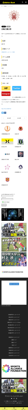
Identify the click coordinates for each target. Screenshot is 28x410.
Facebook (14, 398)
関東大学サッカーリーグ (14, 319)
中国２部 (3, 26)
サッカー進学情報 (13, 401)
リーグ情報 (6, 401)
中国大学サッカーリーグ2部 (8, 52)
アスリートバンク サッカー (14, 396)
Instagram (16, 398)
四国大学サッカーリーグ (14, 353)
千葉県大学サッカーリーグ (14, 330)
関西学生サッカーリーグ (14, 347)
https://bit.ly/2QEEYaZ (6, 108)
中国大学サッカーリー (13, 350)
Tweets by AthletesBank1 (6, 305)
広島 (8, 26)
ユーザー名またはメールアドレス (8, 194)
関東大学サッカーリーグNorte (14, 322)
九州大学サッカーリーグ (14, 355)
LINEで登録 (5, 202)
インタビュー (20, 401)
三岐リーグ (14, 345)
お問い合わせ (19, 403)
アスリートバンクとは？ (10, 403)
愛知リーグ (14, 342)
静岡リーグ (14, 339)
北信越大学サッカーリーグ (14, 332)
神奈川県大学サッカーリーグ (14, 327)
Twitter (11, 398)
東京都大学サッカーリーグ (14, 325)
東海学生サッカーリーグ (14, 337)
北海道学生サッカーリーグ (14, 314)
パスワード (3, 197)
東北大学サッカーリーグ (14, 317)
